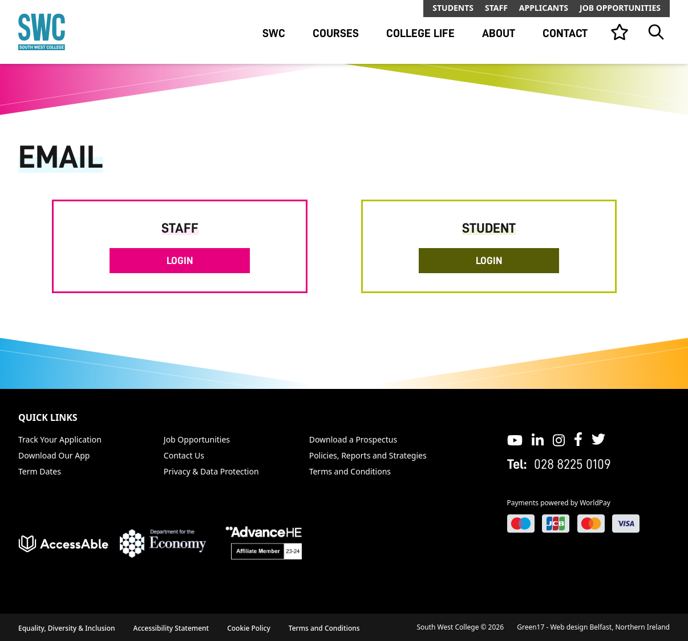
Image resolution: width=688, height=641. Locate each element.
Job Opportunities (620, 7)
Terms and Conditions (350, 471)
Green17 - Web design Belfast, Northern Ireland (593, 627)
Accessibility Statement (171, 628)
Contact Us (184, 455)
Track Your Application (60, 439)
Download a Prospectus (353, 439)
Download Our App (54, 455)
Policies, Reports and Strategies (368, 455)
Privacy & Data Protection (211, 471)
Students (452, 7)
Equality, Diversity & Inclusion (66, 628)
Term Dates (39, 471)
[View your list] (619, 32)
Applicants (543, 7)
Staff (496, 7)
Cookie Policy (248, 628)
